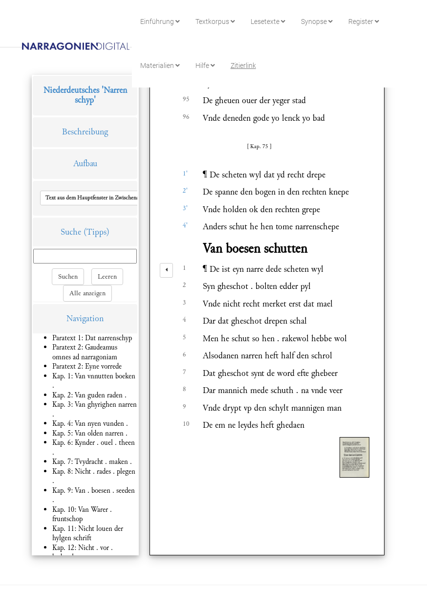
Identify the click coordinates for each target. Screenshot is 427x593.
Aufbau (85, 163)
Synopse (317, 21)
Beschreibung (85, 132)
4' (185, 225)
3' (185, 208)
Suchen (68, 277)
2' (185, 191)
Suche (71, 232)
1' (185, 173)
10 (186, 424)
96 (186, 117)
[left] (166, 270)
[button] (109, 198)
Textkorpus (215, 21)
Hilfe (205, 65)
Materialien (160, 65)
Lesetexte (268, 21)
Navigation (85, 318)
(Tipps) (96, 232)
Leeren (107, 277)
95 (186, 99)
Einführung (160, 21)
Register (363, 21)
